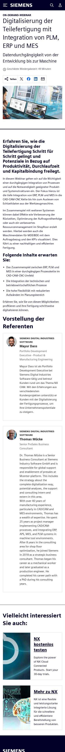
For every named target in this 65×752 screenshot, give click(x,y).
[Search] (51, 5)
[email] (42, 79)
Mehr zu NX (46, 691)
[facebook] (28, 79)
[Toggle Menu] (5, 5)
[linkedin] (35, 79)
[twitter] (21, 79)
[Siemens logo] (21, 5)
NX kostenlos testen (43, 644)
